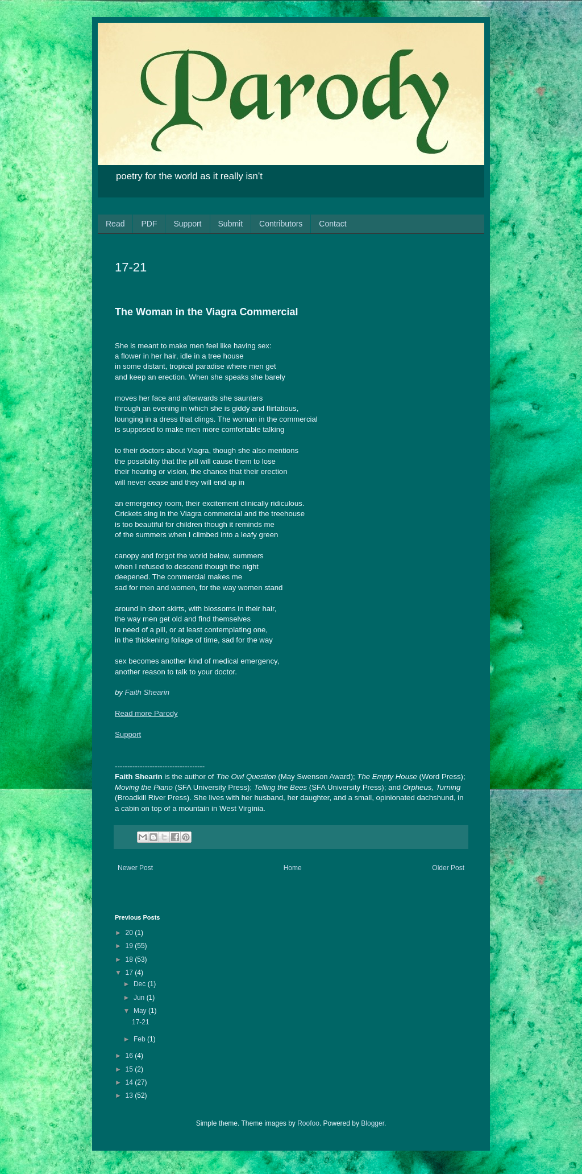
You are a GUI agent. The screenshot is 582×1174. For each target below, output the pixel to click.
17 (130, 973)
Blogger (372, 1123)
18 (130, 959)
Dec (141, 984)
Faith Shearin (147, 692)
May (141, 1011)
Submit (230, 223)
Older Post (448, 868)
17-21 (140, 1022)
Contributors (280, 223)
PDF (149, 223)
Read (115, 223)
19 (130, 946)
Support (187, 223)
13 (130, 1095)
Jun (140, 998)
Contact (332, 223)
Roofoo (308, 1123)
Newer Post (135, 868)
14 (130, 1082)
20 (130, 933)
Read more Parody (146, 713)
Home (293, 868)
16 (130, 1056)
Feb (140, 1039)
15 (130, 1069)
